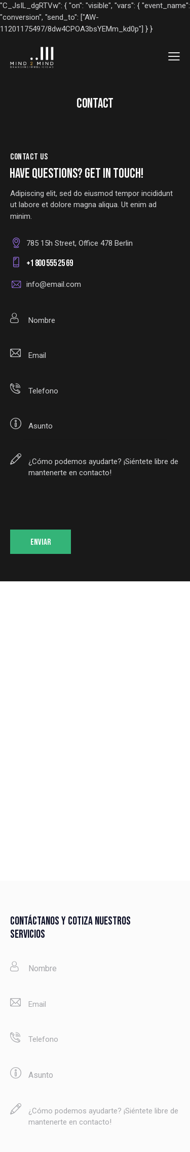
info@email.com (53, 284)
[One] (95, 731)
